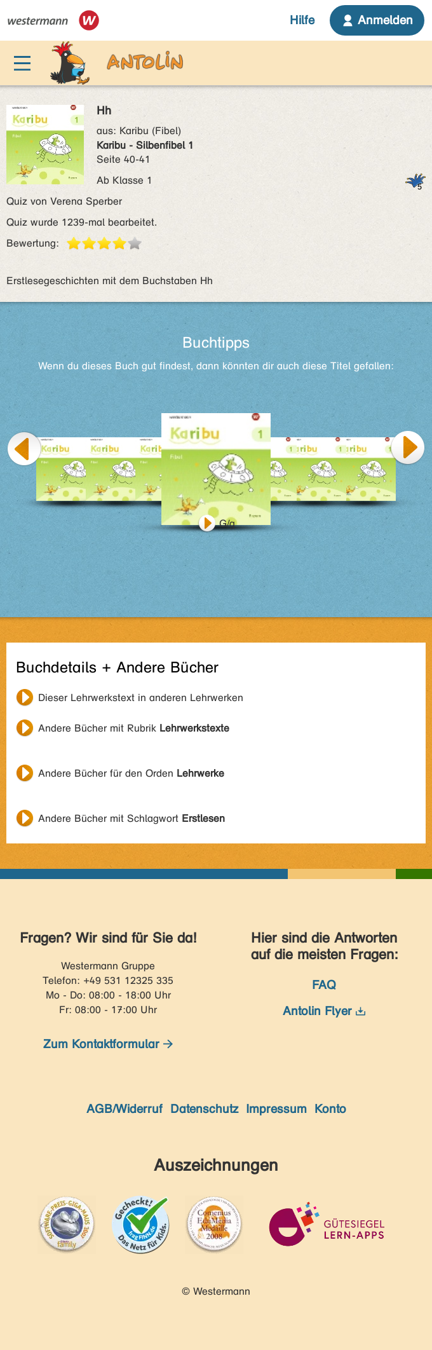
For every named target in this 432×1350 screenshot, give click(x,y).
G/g (227, 523)
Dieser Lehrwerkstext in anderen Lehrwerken (140, 698)
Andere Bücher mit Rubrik (133, 728)
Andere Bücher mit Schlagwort (131, 818)
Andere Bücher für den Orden (131, 773)
